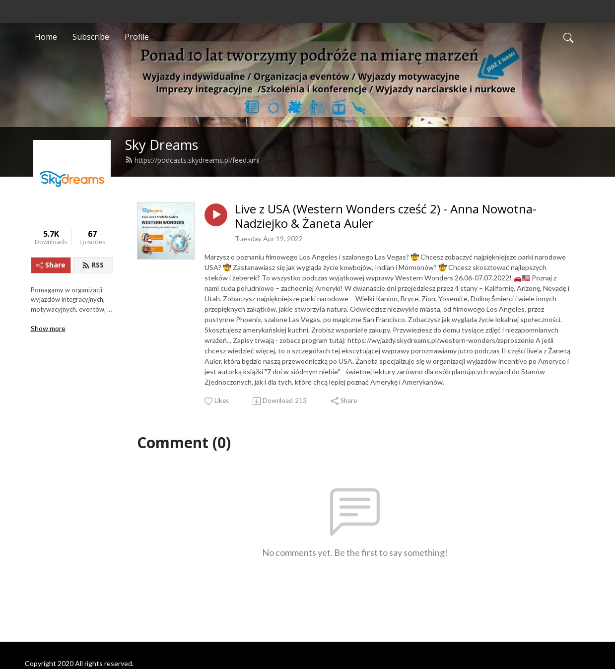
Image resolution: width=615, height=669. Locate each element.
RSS (93, 264)
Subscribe (90, 36)
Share (51, 264)
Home (46, 36)
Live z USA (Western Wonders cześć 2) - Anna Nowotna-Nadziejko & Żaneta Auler (386, 216)
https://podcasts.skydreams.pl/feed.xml (192, 160)
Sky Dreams (162, 144)
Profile (137, 36)
